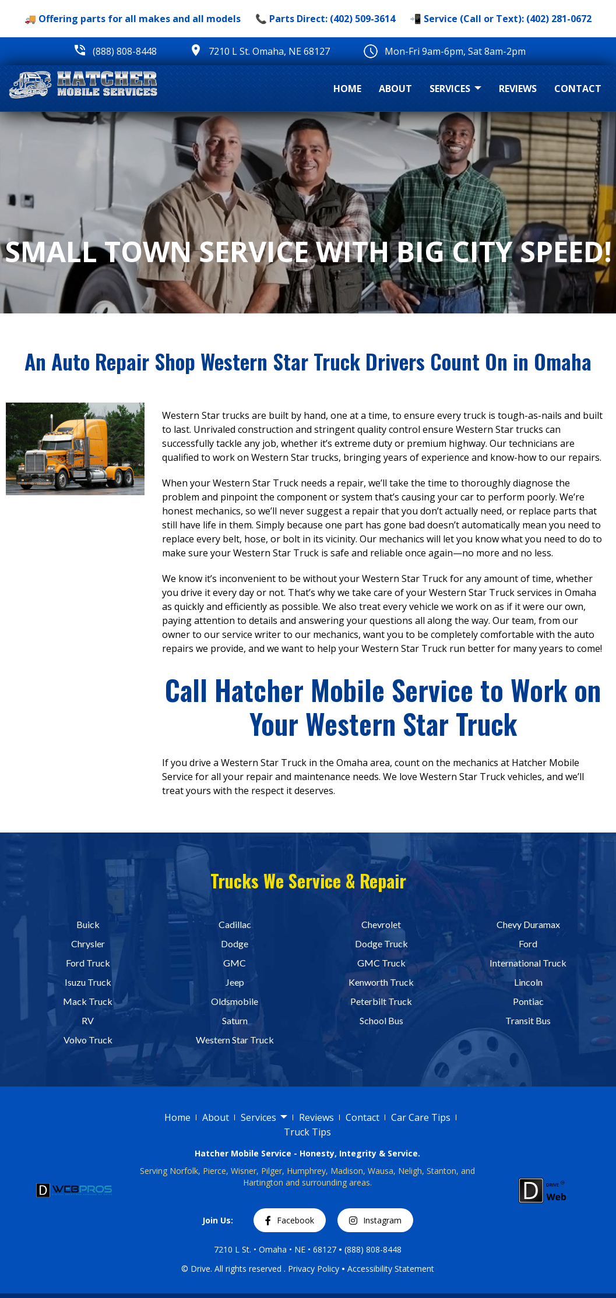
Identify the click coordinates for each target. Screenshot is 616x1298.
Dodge (234, 943)
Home (347, 88)
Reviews (518, 88)
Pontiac (528, 1001)
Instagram (375, 1220)
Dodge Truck (381, 943)
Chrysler (88, 943)
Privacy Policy (313, 1268)
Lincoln (528, 981)
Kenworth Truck (381, 981)
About (395, 88)
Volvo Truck (88, 1039)
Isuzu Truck (88, 981)
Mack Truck (87, 1001)
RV (88, 1020)
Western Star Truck (235, 1039)
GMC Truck (381, 962)
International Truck (528, 962)
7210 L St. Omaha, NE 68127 (269, 51)
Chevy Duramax (528, 924)
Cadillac (235, 924)
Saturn (235, 1020)
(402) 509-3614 (362, 18)
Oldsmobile (234, 1001)
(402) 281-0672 (559, 18)
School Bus (381, 1020)
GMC (234, 962)
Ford (528, 943)
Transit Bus (528, 1020)
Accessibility (371, 1268)
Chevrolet (381, 924)
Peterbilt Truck (381, 1001)
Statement (414, 1268)
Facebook (289, 1220)
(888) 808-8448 (125, 51)
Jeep (235, 981)
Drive (200, 1268)
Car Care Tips (420, 1117)
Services (455, 89)
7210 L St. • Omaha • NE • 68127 (275, 1249)
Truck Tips (307, 1132)
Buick (88, 924)
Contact (577, 88)
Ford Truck (88, 962)
